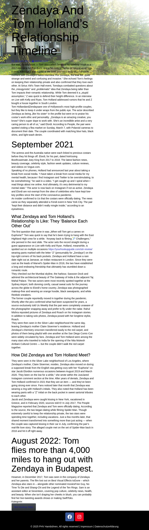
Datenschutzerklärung (107, 526)
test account (40, 61)
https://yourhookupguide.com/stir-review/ (70, 249)
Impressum (87, 526)
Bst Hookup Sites (23, 507)
